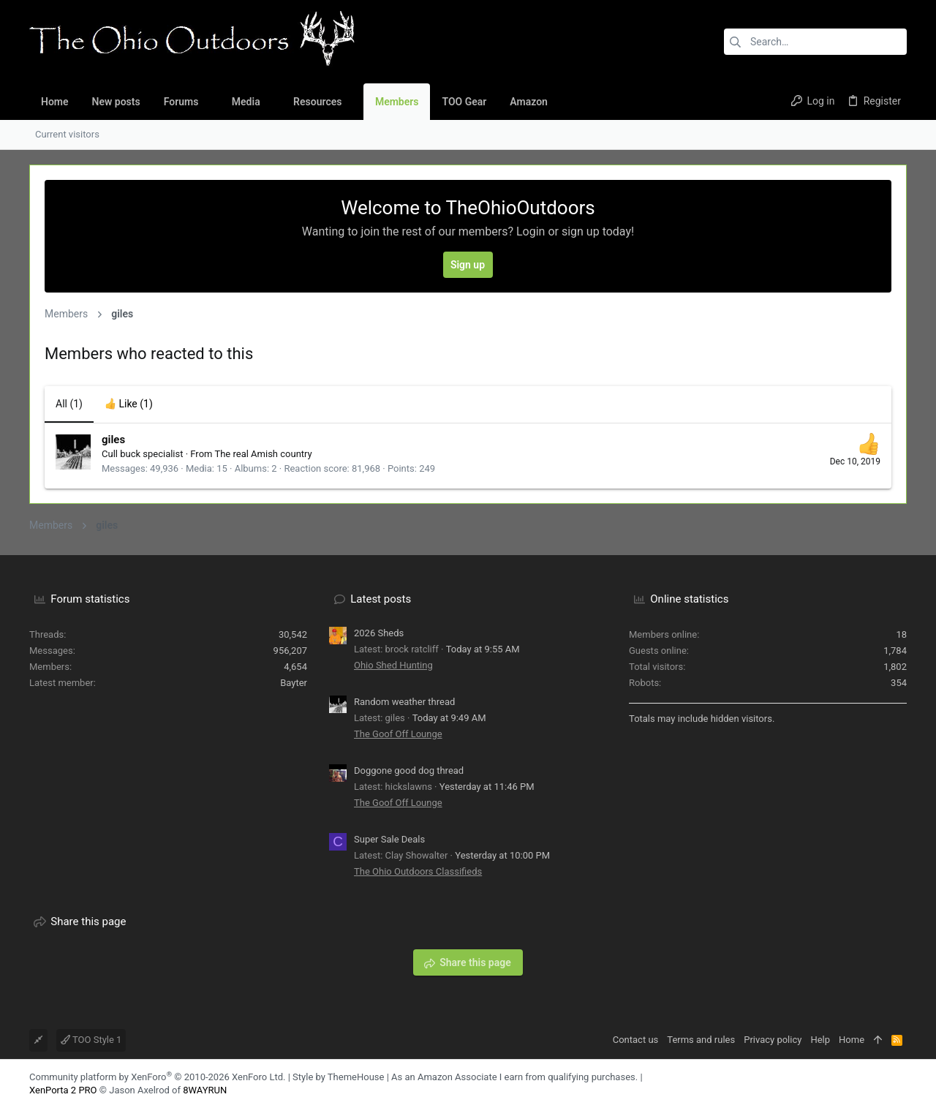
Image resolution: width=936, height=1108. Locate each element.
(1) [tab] (69, 404)
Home (851, 1039)
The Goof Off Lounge (398, 733)
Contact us (636, 1039)
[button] (209, 101)
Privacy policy (772, 1039)
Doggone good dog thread (409, 770)
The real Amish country (263, 453)
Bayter (293, 682)
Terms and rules (701, 1039)
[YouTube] (900, 1083)
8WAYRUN (205, 1090)
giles (113, 439)
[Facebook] (878, 1083)
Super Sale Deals (389, 839)
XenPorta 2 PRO (63, 1090)
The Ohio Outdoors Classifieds (418, 871)
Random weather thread (404, 701)
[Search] (815, 42)
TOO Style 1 (91, 1039)
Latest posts (380, 599)
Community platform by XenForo (157, 1076)
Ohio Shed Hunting (393, 665)
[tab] (129, 404)
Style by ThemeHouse (338, 1076)
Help (820, 1039)
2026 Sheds (379, 633)
